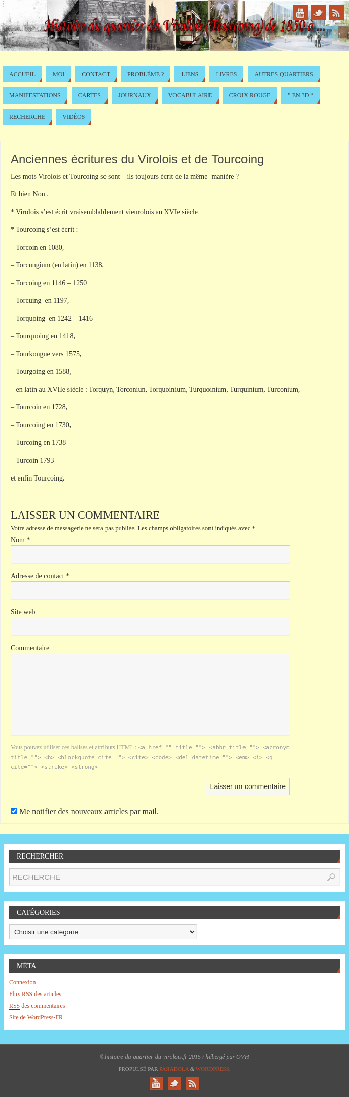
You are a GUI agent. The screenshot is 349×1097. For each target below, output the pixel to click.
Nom (20, 540)
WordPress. (213, 1069)
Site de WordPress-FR (36, 1017)
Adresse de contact (40, 576)
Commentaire (30, 648)
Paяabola (174, 1069)
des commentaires (37, 1006)
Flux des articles (35, 994)
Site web (23, 612)
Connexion (22, 982)
